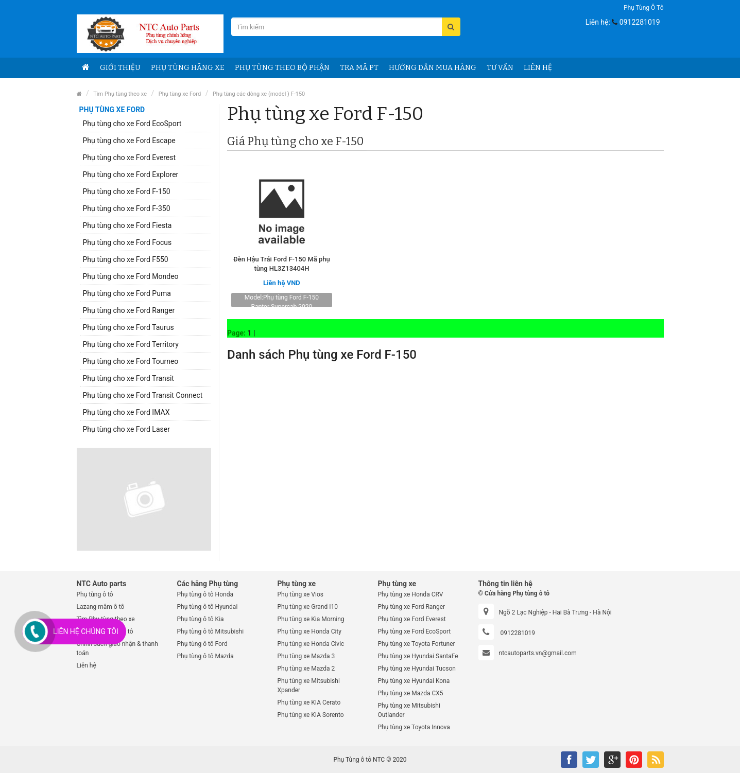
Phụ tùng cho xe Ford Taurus (128, 327)
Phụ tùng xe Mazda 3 (306, 656)
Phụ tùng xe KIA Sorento (311, 714)
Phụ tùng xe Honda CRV (410, 594)
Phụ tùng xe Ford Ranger (411, 606)
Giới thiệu (120, 67)
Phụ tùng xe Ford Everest (412, 619)
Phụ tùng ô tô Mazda (205, 656)
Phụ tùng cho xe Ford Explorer (131, 174)
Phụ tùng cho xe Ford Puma (127, 293)
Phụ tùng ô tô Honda (205, 594)
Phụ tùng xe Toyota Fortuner (416, 643)
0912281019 (639, 22)
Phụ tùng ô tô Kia (200, 619)
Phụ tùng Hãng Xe (188, 67)
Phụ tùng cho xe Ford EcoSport (132, 123)
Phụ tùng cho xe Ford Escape (129, 140)
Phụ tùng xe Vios (300, 594)
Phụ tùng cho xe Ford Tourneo (131, 361)
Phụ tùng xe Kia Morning (311, 619)
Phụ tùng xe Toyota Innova (414, 727)
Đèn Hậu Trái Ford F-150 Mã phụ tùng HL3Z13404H (281, 263)
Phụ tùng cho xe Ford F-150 (126, 191)
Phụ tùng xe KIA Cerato (309, 702)
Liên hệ (538, 67)
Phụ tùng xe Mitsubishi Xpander (309, 685)
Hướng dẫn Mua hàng (432, 67)
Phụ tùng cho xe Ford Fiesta (127, 225)
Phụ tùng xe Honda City (309, 631)
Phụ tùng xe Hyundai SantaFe (418, 656)
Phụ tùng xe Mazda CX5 (410, 693)
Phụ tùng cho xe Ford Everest (129, 157)
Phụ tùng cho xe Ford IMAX (126, 412)
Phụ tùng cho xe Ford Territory (131, 344)
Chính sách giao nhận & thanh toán (117, 648)
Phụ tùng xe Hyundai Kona (414, 680)
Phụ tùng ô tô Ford (202, 643)
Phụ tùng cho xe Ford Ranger (129, 310)
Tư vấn (500, 67)
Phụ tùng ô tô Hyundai (207, 606)
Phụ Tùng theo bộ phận (282, 67)
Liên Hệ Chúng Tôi (85, 631)
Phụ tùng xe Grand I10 (308, 606)
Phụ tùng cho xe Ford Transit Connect (143, 395)
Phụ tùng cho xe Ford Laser (126, 429)
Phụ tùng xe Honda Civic (311, 643)
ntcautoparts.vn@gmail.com (538, 653)
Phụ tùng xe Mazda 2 (306, 668)
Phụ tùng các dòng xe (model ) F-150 (259, 94)
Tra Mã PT (359, 67)
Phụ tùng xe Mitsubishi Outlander (409, 710)
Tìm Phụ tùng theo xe (120, 94)
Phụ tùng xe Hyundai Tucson (417, 668)
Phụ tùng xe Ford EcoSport (414, 631)
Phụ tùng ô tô (644, 7)
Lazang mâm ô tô (101, 606)
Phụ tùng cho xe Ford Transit (128, 378)
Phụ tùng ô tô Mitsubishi (210, 631)
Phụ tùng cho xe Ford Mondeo (131, 276)
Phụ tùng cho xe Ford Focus (127, 242)
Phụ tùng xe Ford (180, 94)
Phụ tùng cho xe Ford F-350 (126, 208)
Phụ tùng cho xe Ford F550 (125, 259)
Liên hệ (86, 665)
